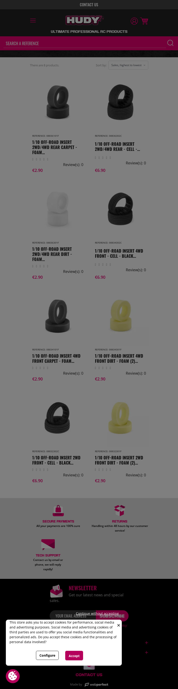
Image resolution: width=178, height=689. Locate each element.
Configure (47, 655)
